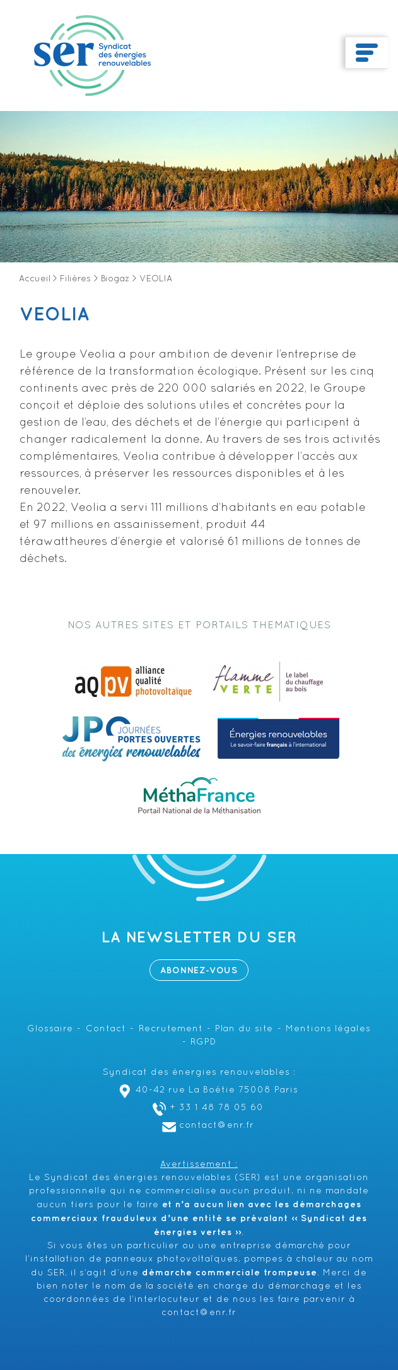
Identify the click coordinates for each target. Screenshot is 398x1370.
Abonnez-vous (199, 970)
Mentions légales (328, 1029)
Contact (106, 1029)
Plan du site (244, 1029)
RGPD (203, 1042)
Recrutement (171, 1029)
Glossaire (50, 1029)
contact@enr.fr (206, 1125)
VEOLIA (54, 315)
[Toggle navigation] (367, 53)
